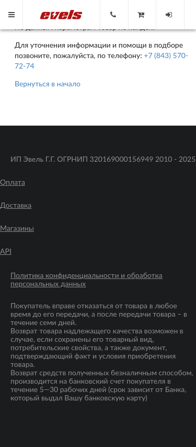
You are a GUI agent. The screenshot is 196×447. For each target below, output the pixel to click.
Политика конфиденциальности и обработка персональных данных (86, 279)
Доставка (15, 205)
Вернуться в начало (47, 83)
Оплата (12, 182)
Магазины (17, 228)
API (5, 251)
